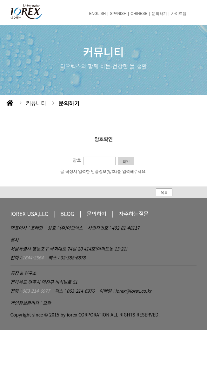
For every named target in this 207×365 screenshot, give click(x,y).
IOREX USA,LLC (29, 214)
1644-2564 (32, 257)
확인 (126, 162)
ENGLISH (97, 13)
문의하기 (159, 13)
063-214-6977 (36, 291)
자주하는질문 (134, 214)
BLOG (67, 214)
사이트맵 (178, 13)
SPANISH (118, 13)
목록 (164, 193)
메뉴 (192, 12)
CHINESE (138, 13)
